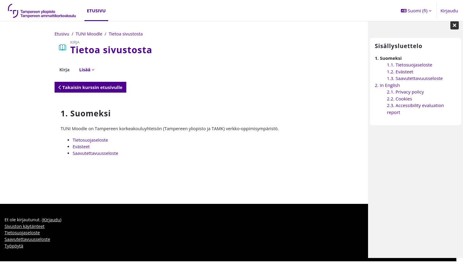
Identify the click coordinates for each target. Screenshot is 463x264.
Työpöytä (14, 249)
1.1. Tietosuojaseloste (409, 71)
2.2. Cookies (399, 105)
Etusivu (18, 34)
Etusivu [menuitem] (96, 11)
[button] (416, 10)
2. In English (387, 91)
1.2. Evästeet (400, 78)
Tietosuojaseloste (47, 141)
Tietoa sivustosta (84, 34)
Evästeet (37, 147)
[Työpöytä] (42, 10)
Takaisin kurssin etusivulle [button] (46, 87)
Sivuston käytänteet (25, 228)
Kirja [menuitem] (20, 70)
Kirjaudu (449, 11)
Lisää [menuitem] (41, 70)
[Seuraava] (362, 111)
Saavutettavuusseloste (52, 154)
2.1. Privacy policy (405, 98)
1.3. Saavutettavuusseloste (415, 84)
